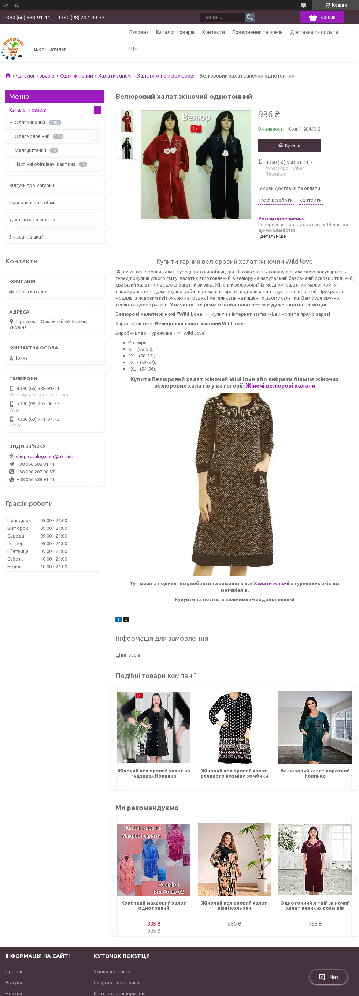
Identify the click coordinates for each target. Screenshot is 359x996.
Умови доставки (112, 971)
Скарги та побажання (118, 982)
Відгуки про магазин (31, 185)
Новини (13, 993)
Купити (292, 145)
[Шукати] (250, 17)
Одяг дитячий (30, 150)
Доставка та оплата (314, 32)
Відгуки (13, 982)
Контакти (213, 32)
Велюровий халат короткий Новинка (315, 773)
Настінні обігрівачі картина (45, 163)
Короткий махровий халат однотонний (153, 905)
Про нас (14, 971)
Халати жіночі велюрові (166, 76)
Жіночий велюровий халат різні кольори (234, 905)
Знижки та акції (26, 236)
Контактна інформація (119, 993)
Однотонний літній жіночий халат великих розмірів (315, 905)
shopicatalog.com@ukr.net (44, 456)
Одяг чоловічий (32, 136)
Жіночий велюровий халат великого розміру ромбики (234, 773)
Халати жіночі (115, 76)
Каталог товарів (175, 32)
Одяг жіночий (76, 76)
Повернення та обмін (257, 32)
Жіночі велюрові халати (280, 385)
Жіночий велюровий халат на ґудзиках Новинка (154, 773)
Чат (328, 977)
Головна (139, 32)
